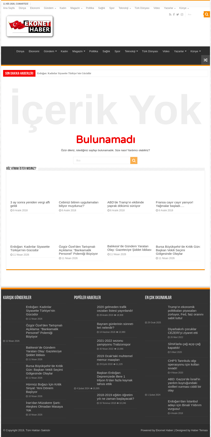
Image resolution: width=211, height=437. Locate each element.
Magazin (75, 8)
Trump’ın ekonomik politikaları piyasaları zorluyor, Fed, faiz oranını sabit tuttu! (186, 312)
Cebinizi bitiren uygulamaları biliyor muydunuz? (79, 204)
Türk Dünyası (142, 8)
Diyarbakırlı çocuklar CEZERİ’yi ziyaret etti (183, 330)
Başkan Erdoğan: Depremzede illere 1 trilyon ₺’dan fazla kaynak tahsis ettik (114, 378)
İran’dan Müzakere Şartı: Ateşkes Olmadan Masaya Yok (44, 406)
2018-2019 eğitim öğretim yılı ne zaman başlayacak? (115, 396)
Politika (90, 8)
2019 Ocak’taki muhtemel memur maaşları (115, 357)
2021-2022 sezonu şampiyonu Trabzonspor (114, 342)
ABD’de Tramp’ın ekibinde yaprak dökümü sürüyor (125, 204)
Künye (182, 8)
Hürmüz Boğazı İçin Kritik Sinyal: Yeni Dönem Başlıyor (43, 388)
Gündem (49, 8)
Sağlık (101, 8)
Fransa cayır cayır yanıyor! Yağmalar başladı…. (174, 204)
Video (157, 8)
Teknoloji (123, 8)
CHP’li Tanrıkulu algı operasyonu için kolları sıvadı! (183, 364)
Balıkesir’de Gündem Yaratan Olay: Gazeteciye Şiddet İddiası (129, 247)
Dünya (22, 8)
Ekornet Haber (164, 430)
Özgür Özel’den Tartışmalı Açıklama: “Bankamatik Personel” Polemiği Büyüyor (78, 250)
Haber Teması (199, 430)
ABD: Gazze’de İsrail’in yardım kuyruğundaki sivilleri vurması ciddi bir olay (184, 384)
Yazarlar (168, 8)
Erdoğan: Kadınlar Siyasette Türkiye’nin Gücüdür (64, 73)
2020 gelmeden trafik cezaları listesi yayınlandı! (115, 308)
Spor (112, 8)
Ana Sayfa (9, 8)
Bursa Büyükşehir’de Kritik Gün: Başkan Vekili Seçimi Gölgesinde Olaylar (178, 250)
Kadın (63, 8)
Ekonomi (35, 8)
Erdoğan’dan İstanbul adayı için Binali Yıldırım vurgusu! (184, 405)
